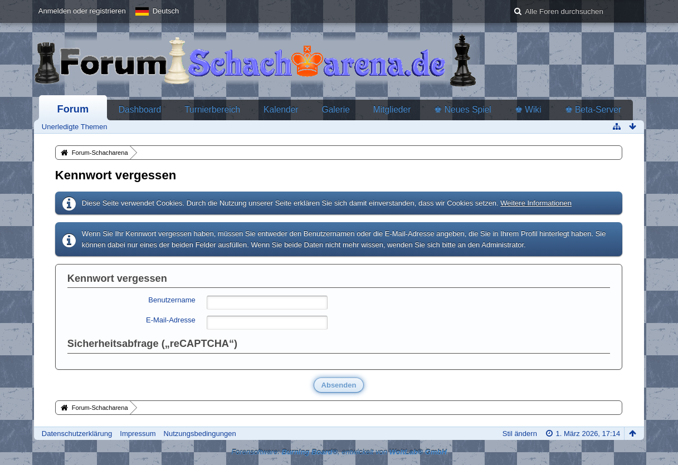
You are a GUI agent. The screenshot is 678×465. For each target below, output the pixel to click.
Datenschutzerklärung (77, 433)
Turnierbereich (212, 109)
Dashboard (140, 109)
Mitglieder (392, 109)
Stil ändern (520, 433)
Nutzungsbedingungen (200, 433)
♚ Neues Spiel (462, 109)
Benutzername (172, 300)
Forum (73, 109)
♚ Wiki (528, 109)
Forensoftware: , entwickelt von (339, 452)
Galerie (336, 109)
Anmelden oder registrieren (82, 11)
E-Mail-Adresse (171, 320)
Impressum (137, 433)
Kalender (281, 109)
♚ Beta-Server (593, 109)
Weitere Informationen (536, 203)
